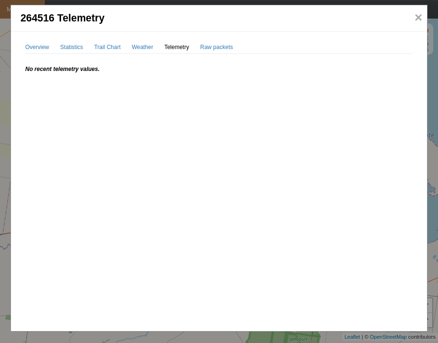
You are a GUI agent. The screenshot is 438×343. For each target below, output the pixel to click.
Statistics (71, 47)
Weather (142, 47)
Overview (37, 47)
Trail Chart (107, 47)
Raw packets (216, 47)
